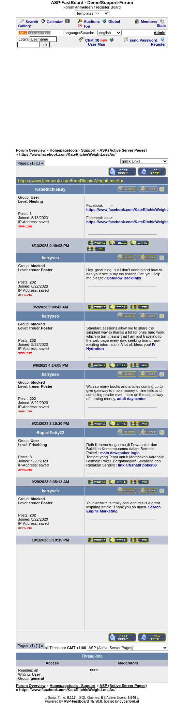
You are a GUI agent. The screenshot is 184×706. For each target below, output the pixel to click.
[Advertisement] (93, 96)
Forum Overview (30, 150)
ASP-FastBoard (76, 701)
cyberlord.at (129, 701)
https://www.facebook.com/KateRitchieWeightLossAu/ (134, 222)
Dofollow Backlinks (124, 278)
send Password (140, 40)
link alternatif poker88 (137, 465)
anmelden (84, 7)
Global (111, 21)
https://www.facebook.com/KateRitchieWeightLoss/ (132, 210)
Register (158, 42)
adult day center (131, 399)
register (102, 7)
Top (84, 26)
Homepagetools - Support (72, 150)
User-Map (100, 42)
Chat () (89, 40)
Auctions (89, 21)
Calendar (52, 22)
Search (29, 22)
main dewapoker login (120, 453)
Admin (159, 33)
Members (146, 21)
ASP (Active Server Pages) (123, 150)
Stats (161, 23)
